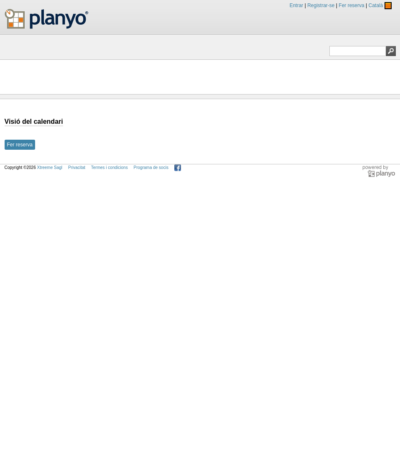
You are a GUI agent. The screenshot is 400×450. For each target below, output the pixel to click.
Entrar (296, 5)
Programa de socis (151, 167)
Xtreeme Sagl (49, 167)
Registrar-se (320, 5)
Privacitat (76, 167)
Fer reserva (351, 5)
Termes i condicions (109, 167)
